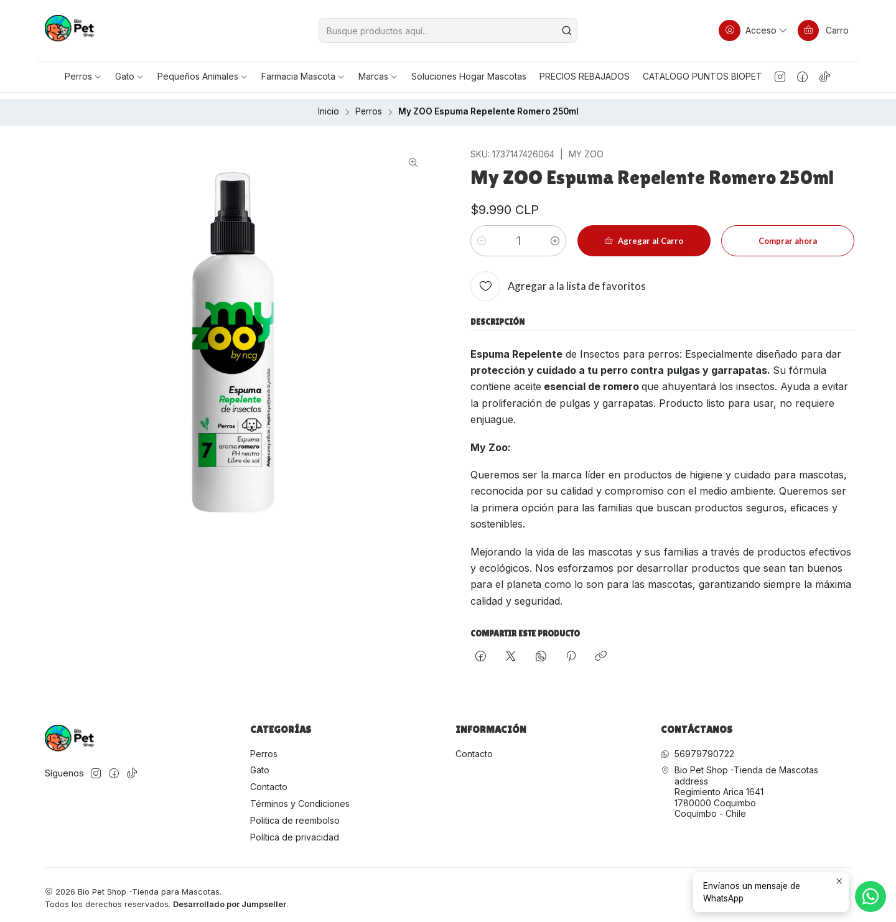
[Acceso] (753, 30)
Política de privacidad (294, 831)
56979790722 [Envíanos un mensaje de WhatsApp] (697, 747)
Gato (259, 763)
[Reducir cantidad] (481, 234)
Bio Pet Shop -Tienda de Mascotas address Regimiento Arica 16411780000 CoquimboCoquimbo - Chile (739, 785)
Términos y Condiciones (300, 797)
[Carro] (823, 30)
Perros (368, 105)
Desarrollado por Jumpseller (229, 897)
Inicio (328, 105)
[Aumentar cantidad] (555, 234)
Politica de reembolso (295, 814)
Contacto (268, 780)
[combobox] (448, 30)
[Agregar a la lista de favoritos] (558, 280)
